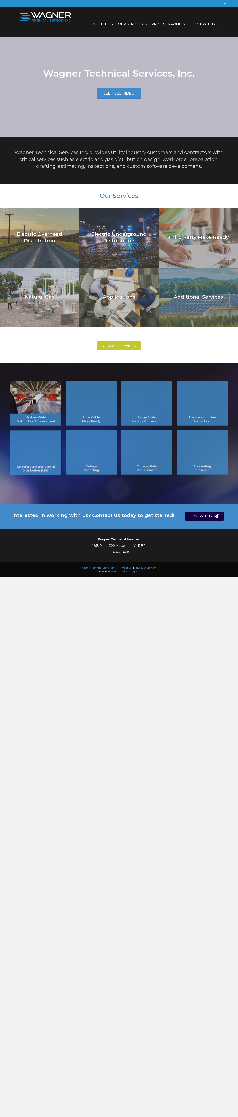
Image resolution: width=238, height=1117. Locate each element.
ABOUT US (103, 24)
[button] (119, 93)
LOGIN (222, 3)
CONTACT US (206, 24)
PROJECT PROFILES (170, 24)
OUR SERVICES (133, 24)
